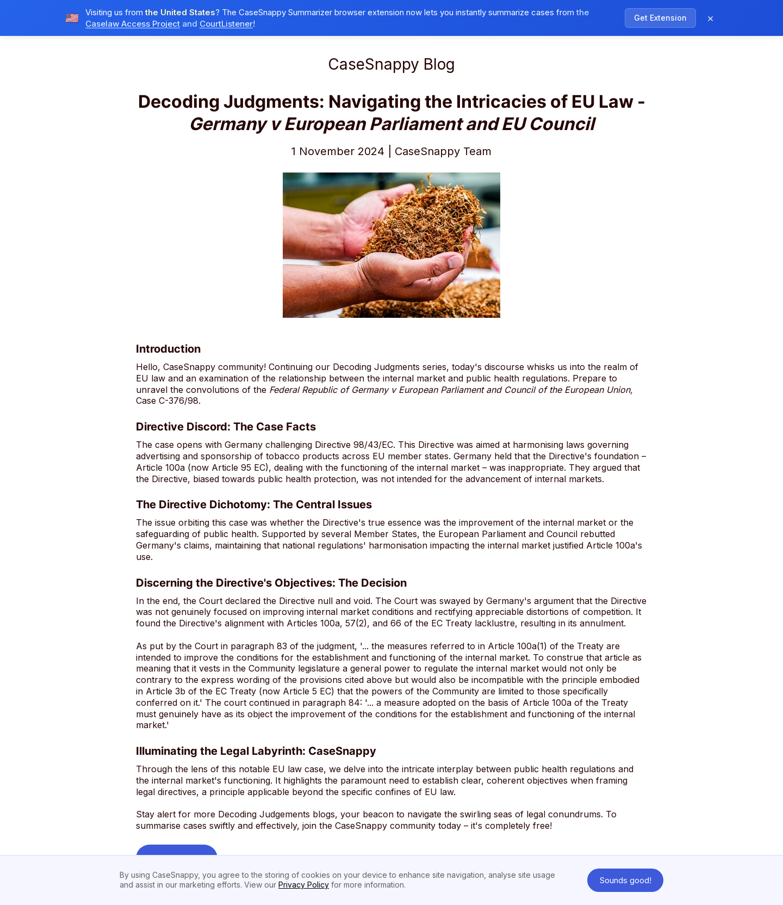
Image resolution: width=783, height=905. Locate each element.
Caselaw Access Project (132, 20)
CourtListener (226, 20)
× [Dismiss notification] (710, 14)
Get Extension (660, 14)
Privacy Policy (303, 884)
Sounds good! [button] (625, 880)
